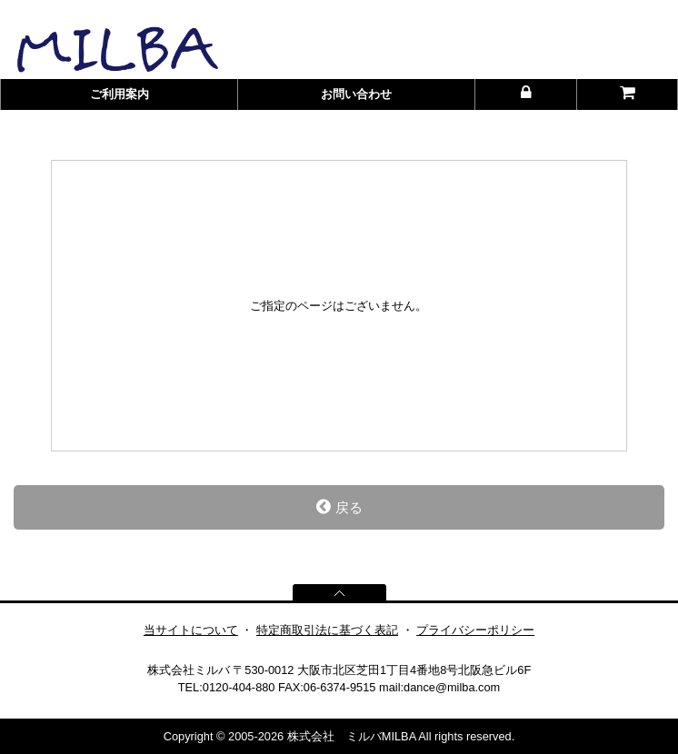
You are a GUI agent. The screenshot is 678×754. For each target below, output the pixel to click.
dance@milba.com (452, 687)
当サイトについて (191, 630)
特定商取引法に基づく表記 (327, 630)
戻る (339, 507)
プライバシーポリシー (475, 630)
